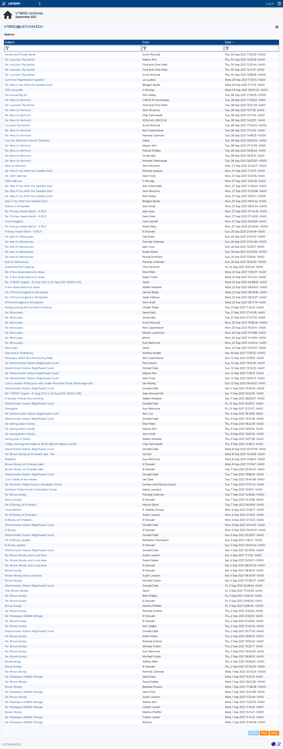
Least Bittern (13, 509)
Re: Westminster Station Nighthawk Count (32, 363)
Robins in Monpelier (17, 206)
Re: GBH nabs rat (16, 176)
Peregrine (11, 408)
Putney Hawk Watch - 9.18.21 (23, 231)
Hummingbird (14, 221)
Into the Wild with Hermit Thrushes (27, 140)
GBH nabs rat (13, 181)
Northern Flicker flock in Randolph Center (31, 489)
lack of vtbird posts (17, 262)
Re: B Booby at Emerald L (21, 504)
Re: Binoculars (14, 312)
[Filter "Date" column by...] (251, 48)
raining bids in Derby (17, 439)
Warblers (10, 459)
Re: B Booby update (18, 540)
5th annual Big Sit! (16, 95)
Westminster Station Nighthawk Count (29, 368)
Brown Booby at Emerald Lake (24, 464)
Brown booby (13, 499)
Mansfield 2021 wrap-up (19, 267)
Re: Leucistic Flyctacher (20, 59)
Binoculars (11, 348)
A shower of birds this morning (24, 398)
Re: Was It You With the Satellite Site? (29, 85)
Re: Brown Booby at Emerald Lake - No (30, 454)
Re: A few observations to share (25, 272)
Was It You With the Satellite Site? (26, 201)
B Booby (10, 530)
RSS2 (274, 733)
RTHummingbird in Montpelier (24, 302)
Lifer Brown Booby (17, 590)
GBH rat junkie (14, 90)
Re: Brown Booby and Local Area (25, 555)
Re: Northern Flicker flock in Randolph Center (33, 484)
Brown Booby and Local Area (23, 575)
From (145, 42)
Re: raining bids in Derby (20, 423)
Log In (270, 3)
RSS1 (264, 733)
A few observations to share (22, 287)
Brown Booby (13, 580)
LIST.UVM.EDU (11, 744)
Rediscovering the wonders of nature (28, 307)
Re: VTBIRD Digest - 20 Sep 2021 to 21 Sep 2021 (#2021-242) (43, 282)
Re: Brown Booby (16, 671)
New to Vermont (15, 165)
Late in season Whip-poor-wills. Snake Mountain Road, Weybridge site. (49, 383)
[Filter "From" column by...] (183, 48)
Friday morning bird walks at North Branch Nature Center (41, 444)
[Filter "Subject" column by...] (73, 48)
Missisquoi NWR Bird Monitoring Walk (29, 358)
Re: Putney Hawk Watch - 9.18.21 (26, 211)
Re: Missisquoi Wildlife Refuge (24, 616)
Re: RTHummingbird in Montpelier (26, 292)
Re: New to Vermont (18, 100)
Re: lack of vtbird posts (19, 236)
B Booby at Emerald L (19, 520)
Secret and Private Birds (20, 54)
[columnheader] (73, 42)
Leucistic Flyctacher (17, 125)
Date (228, 42)
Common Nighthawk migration (24, 79)
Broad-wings (13, 661)
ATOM (254, 733)
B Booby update (15, 545)
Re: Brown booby (16, 494)
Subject (9, 42)
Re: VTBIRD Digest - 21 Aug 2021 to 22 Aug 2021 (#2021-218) (43, 393)
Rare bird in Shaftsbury (19, 353)
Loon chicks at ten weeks (21, 479)
